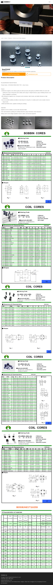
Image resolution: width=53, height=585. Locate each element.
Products (10, 38)
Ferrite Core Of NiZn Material (19, 38)
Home (5, 38)
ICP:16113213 (4, 583)
